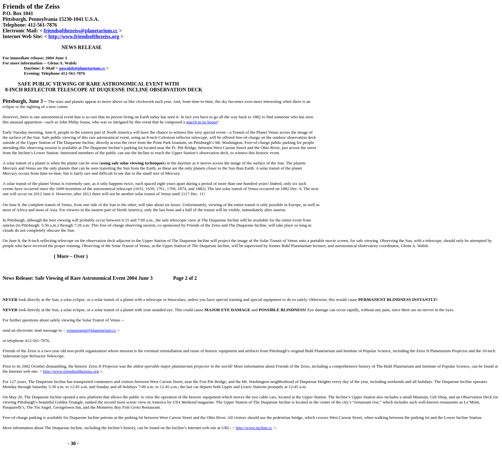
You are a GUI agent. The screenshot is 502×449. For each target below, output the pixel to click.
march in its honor (201, 122)
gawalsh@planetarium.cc (82, 68)
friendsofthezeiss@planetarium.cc (80, 30)
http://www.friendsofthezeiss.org (83, 36)
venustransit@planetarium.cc (92, 330)
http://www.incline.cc (254, 427)
